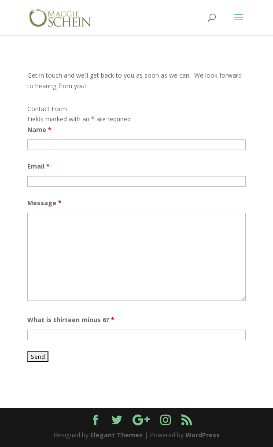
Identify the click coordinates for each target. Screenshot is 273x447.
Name (39, 129)
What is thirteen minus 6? (70, 320)
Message (44, 203)
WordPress (202, 435)
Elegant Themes (116, 435)
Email (38, 166)
